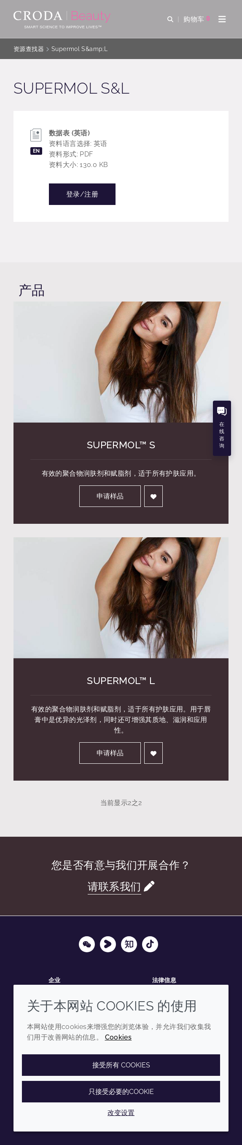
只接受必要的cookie (121, 1092)
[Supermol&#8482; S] (121, 362)
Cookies (118, 1037)
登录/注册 (82, 194)
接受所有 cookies (121, 1065)
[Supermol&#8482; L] (121, 597)
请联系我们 (114, 886)
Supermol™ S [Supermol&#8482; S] (121, 444)
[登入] (153, 496)
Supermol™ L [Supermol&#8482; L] (121, 680)
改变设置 (121, 1113)
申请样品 (110, 496)
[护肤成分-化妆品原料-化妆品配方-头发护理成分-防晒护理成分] (63, 16)
